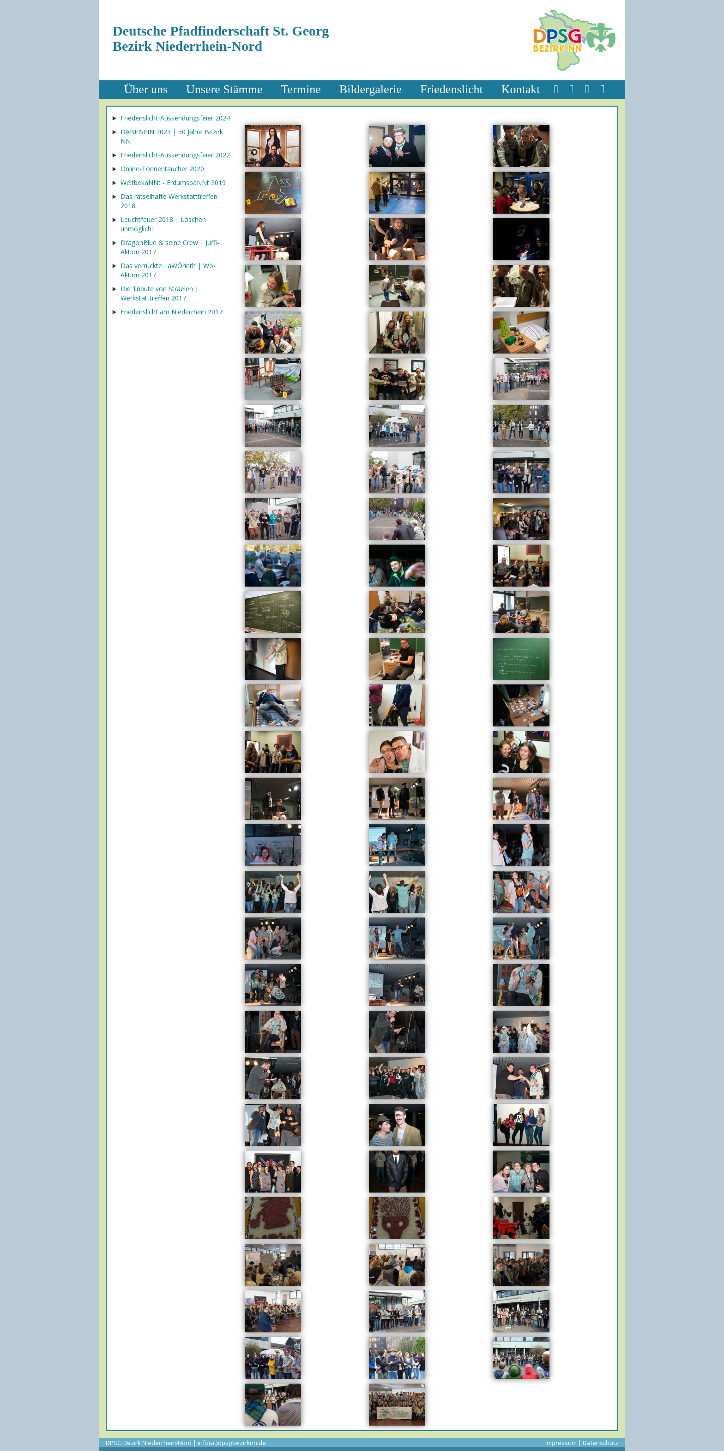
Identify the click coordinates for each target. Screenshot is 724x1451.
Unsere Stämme (224, 89)
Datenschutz (600, 1443)
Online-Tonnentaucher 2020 (162, 168)
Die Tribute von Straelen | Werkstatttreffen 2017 (160, 293)
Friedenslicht (451, 89)
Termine (300, 89)
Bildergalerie (370, 89)
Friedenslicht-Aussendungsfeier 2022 (175, 154)
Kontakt (520, 89)
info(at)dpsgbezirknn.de (232, 1443)
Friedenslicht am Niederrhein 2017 (172, 311)
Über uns (146, 89)
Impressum (561, 1443)
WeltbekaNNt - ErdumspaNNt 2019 (173, 182)
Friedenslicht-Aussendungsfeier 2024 (175, 118)
